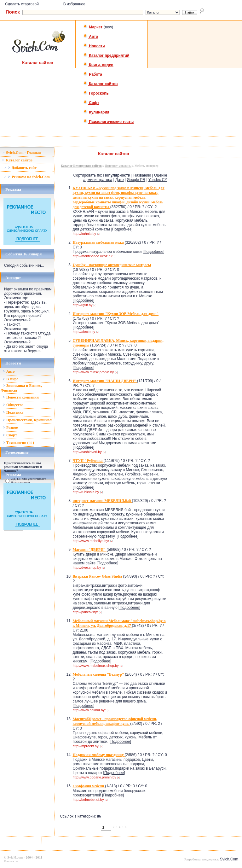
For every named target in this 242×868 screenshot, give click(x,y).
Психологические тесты (108, 121)
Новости (94, 46)
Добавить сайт (20, 168)
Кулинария (96, 112)
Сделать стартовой (22, 4)
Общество (13, 405)
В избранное (74, 4)
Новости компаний (21, 397)
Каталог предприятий (106, 55)
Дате (119, 180)
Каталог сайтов (100, 84)
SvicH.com (15, 857)
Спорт (10, 435)
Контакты (11, 861)
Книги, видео (98, 65)
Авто (90, 36)
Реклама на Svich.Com (27, 177)
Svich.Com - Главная (21, 152)
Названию (142, 175)
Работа (92, 74)
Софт (91, 103)
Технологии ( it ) (18, 442)
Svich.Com (229, 859)
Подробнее (121, 229)
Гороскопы (96, 93)
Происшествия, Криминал (27, 420)
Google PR (136, 180)
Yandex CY (157, 180)
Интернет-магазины (118, 165)
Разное (10, 427)
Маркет (92, 27)
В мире (10, 379)
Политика (13, 412)
